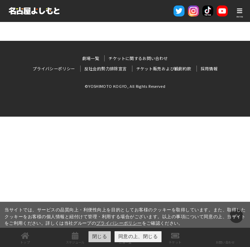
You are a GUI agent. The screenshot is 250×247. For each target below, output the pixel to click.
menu (239, 16)
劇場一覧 (90, 58)
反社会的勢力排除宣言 (105, 68)
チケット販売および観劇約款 (163, 68)
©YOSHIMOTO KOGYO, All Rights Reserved (125, 86)
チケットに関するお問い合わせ (138, 58)
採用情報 (209, 68)
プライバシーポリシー (119, 223)
